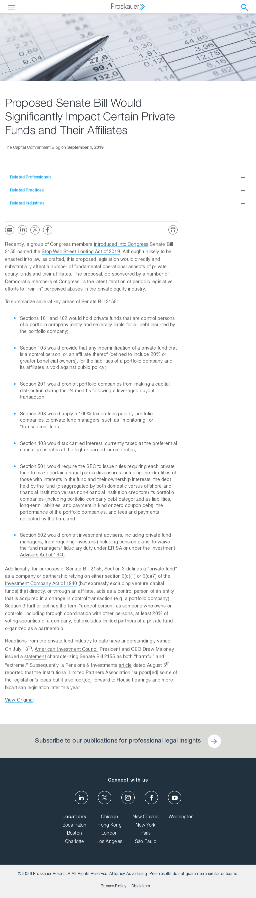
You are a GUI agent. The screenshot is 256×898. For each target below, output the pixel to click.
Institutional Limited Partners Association (86, 673)
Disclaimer (140, 886)
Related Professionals (30, 177)
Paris (146, 833)
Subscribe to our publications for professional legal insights (118, 741)
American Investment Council (66, 649)
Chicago (109, 817)
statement (35, 657)
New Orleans (146, 817)
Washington (181, 817)
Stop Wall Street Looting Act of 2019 (81, 252)
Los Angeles (110, 842)
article (125, 665)
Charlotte (74, 842)
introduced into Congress (121, 245)
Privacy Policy (113, 886)
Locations (74, 817)
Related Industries (27, 203)
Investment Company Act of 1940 (41, 584)
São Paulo (145, 842)
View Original (19, 700)
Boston (74, 833)
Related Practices (27, 190)
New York (145, 825)
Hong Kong (109, 825)
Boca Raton (74, 825)
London (109, 833)
